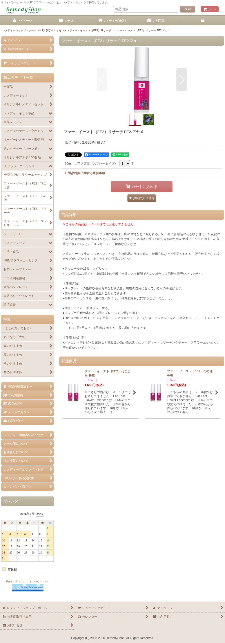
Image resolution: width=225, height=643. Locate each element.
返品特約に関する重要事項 (85, 173)
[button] (202, 20)
